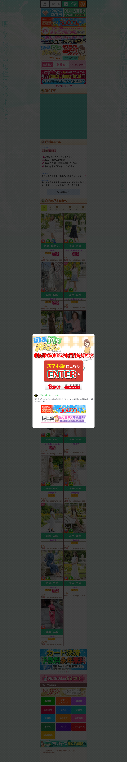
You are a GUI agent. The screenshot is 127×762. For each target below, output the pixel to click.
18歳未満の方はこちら (49, 395)
